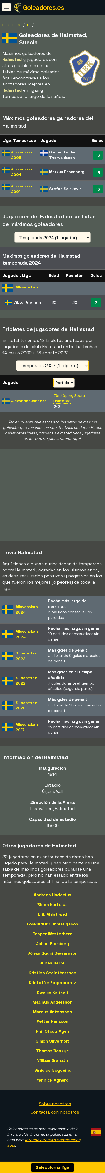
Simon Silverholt (52, 1041)
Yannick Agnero (53, 1080)
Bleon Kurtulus (52, 904)
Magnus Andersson (52, 1002)
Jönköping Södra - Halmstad (70, 398)
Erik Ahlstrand (52, 914)
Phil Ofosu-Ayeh (52, 1031)
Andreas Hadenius (52, 894)
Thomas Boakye (52, 1051)
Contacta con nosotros (55, 1112)
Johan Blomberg (52, 943)
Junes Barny (53, 963)
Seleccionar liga (52, 1167)
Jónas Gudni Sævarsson (53, 953)
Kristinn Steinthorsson (52, 973)
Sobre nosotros (55, 1103)
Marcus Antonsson (52, 1012)
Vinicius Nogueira (52, 1070)
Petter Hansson (53, 1021)
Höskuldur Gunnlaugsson (52, 924)
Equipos (11, 25)
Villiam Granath (52, 1060)
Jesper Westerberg (52, 933)
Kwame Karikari (52, 992)
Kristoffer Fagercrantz (52, 982)
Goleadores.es (43, 7)
